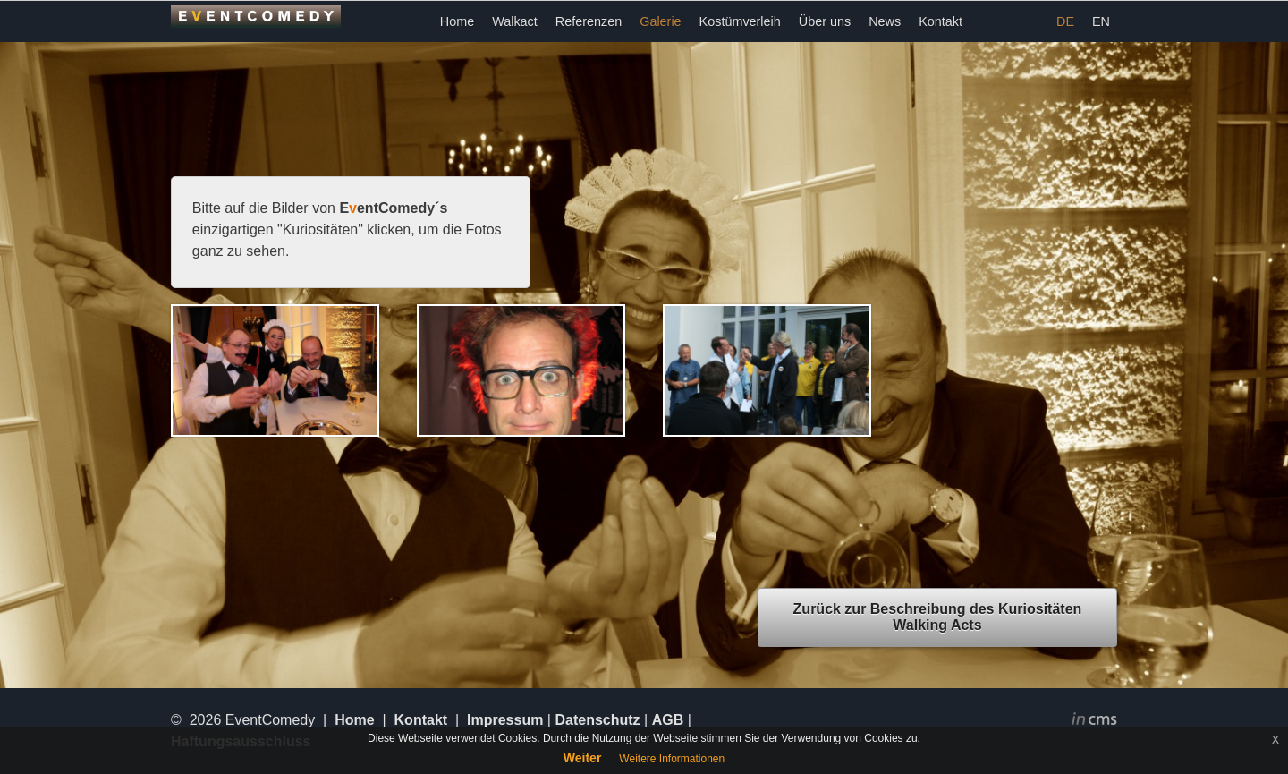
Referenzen (588, 21)
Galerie (660, 21)
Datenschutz (597, 719)
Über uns (825, 21)
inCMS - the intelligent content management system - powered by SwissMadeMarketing (1094, 721)
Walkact (515, 21)
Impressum (505, 719)
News (885, 21)
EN (1101, 21)
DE (1065, 21)
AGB (668, 719)
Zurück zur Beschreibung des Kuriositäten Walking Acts (937, 617)
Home (457, 21)
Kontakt (940, 21)
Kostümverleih (740, 21)
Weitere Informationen (671, 759)
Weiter (583, 758)
